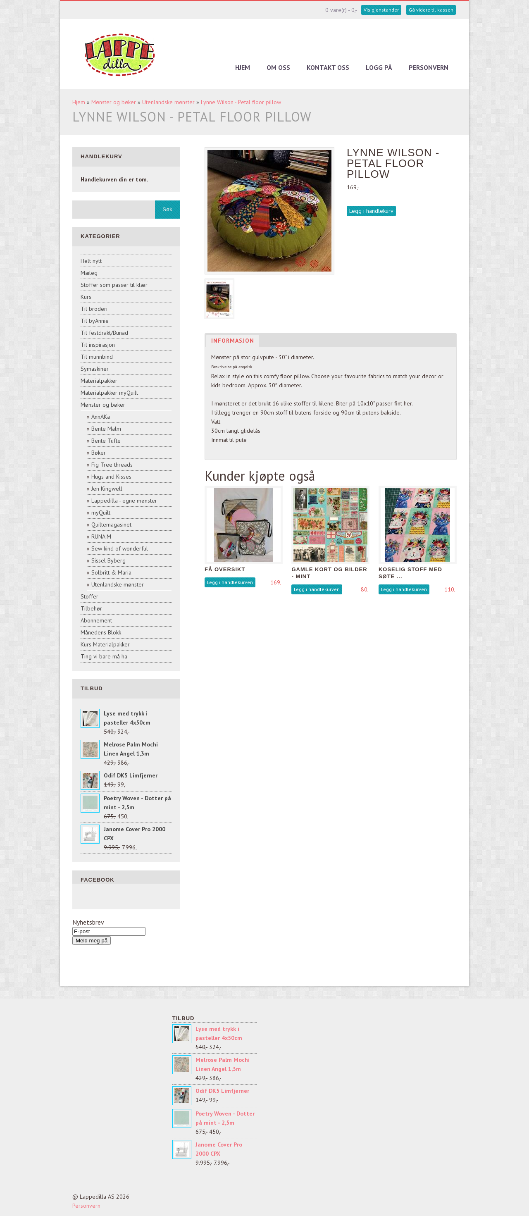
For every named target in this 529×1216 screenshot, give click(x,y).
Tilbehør (91, 608)
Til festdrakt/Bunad (104, 332)
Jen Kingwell (106, 488)
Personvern (428, 67)
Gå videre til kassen (431, 10)
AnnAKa (100, 416)
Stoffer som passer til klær (114, 285)
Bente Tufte (106, 440)
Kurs (86, 296)
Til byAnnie (95, 320)
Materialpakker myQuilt (109, 392)
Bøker (98, 452)
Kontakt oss (328, 67)
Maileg (89, 273)
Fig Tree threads (112, 464)
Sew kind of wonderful (119, 548)
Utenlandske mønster (168, 102)
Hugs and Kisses (111, 476)
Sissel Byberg (108, 560)
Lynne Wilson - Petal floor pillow (241, 102)
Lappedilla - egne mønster (124, 500)
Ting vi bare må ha (104, 656)
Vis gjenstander (381, 10)
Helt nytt (91, 261)
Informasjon (232, 340)
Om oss (278, 67)
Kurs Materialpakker (105, 644)
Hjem (242, 67)
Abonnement (96, 620)
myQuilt (100, 512)
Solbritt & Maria (111, 572)
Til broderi (94, 308)
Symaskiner (95, 368)
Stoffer (89, 596)
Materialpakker (99, 380)
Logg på (379, 67)
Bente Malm (106, 428)
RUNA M (101, 536)
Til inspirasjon (98, 344)
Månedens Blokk (101, 632)
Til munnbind (97, 356)
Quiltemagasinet (111, 524)
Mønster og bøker (113, 102)
